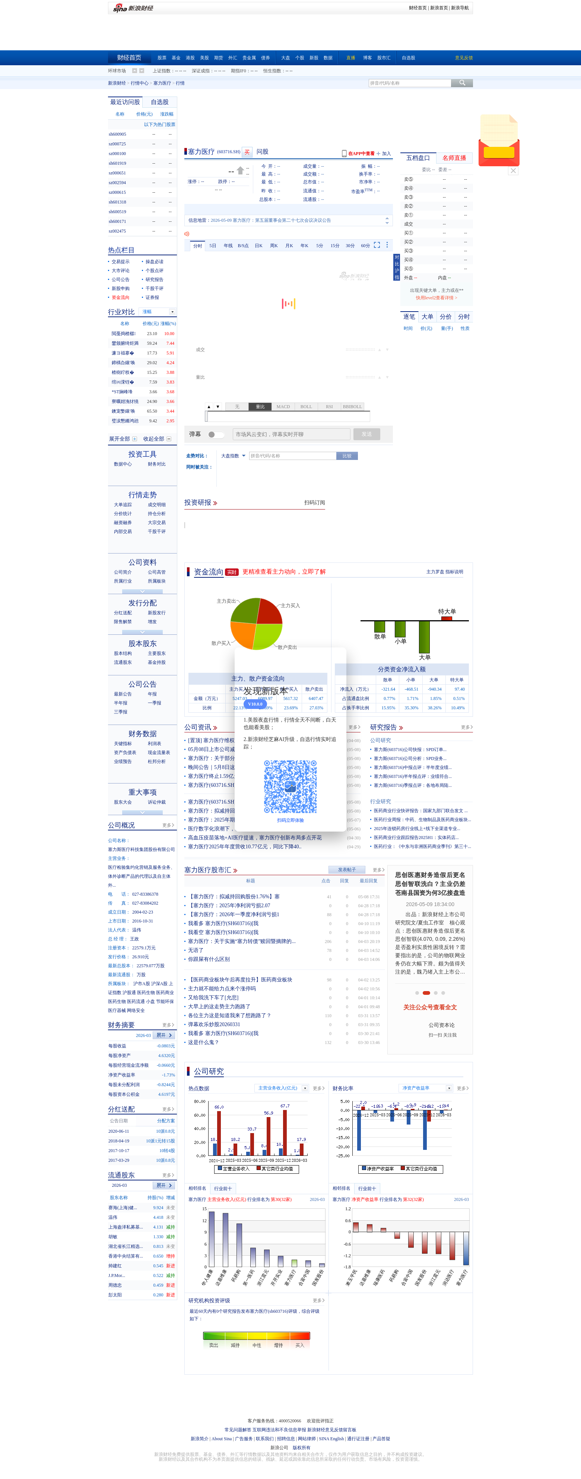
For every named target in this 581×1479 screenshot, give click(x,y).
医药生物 (146, 992)
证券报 (152, 297)
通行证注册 (358, 1438)
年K (304, 245)
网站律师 (307, 1438)
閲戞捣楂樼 (124, 333)
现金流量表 (159, 752)
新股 (313, 57)
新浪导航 (460, 7)
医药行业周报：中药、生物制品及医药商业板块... (422, 819)
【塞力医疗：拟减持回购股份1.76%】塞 (234, 896)
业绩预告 (123, 761)
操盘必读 (154, 261)
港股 (190, 57)
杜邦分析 (157, 761)
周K (274, 245)
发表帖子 (347, 869)
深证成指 (201, 70)
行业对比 (121, 312)
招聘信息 (286, 1438)
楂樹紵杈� (123, 372)
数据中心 (123, 464)
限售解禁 (123, 621)
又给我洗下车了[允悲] (213, 997)
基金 (176, 57)
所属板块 (157, 581)
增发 (152, 621)
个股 (299, 57)
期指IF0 (238, 70)
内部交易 (123, 531)
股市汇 (384, 57)
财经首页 (418, 7)
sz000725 (117, 143)
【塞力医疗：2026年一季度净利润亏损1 (233, 914)
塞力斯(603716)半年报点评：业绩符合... (413, 776)
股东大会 (123, 802)
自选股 (408, 57)
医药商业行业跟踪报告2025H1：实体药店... (416, 837)
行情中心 (140, 83)
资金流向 (209, 572)
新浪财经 (117, 83)
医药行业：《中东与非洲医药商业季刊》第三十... (422, 846)
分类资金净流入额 (402, 669)
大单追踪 (123, 504)
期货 (218, 57)
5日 (213, 245)
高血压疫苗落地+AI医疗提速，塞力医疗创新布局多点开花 (255, 838)
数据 (328, 57)
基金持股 (157, 662)
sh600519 (117, 211)
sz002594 (117, 182)
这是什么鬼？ (203, 1042)
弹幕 (195, 434)
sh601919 (117, 163)
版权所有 (302, 1447)
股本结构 (123, 653)
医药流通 (136, 1001)
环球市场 (117, 70)
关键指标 (123, 743)
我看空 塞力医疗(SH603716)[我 (223, 932)
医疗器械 (117, 1010)
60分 (365, 245)
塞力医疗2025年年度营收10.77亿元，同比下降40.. (245, 846)
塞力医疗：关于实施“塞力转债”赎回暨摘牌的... (242, 941)
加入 (386, 153)
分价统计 (123, 513)
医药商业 (165, 992)
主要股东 (157, 653)
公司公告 (121, 279)
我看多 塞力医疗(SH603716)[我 (223, 923)
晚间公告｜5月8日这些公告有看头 (227, 767)
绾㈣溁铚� (123, 382)
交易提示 (121, 261)
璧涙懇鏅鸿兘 (125, 420)
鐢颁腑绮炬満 (125, 343)
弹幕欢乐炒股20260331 (214, 1024)
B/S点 (243, 245)
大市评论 (121, 270)
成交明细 (157, 504)
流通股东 (123, 662)
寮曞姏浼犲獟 (125, 401)
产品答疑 (381, 1438)
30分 (350, 245)
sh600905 (117, 134)
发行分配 (142, 603)
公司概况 (121, 825)
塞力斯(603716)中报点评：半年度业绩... (413, 767)
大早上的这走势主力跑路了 (219, 1006)
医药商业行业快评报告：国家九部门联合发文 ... (421, 810)
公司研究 (380, 740)
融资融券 (123, 522)
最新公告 (123, 694)
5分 (320, 245)
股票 (162, 57)
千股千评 (154, 288)
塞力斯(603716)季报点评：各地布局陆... (413, 785)
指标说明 (454, 571)
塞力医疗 (162, 83)
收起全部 (153, 439)
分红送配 (123, 612)
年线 (228, 245)
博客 (367, 57)
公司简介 (123, 572)
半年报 (120, 703)
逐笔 (409, 316)
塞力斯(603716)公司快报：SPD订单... (410, 749)
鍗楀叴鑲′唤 (123, 362)
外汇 (232, 57)
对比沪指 (397, 267)
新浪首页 (439, 7)
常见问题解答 (238, 1429)
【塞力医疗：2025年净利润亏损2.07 (229, 905)
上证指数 (162, 70)
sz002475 (117, 231)
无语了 (196, 950)
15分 (335, 245)
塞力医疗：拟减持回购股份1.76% (226, 811)
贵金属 (249, 57)
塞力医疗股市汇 (207, 870)
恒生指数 (272, 70)
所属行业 (123, 581)
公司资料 (142, 562)
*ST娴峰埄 (122, 391)
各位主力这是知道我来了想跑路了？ (230, 1015)
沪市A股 (141, 983)
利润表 (154, 743)
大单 (428, 316)
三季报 (120, 712)
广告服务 (244, 1438)
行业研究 (380, 801)
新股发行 (157, 612)
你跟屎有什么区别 (209, 959)
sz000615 (117, 192)
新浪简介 (200, 1438)
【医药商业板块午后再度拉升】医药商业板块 (240, 980)
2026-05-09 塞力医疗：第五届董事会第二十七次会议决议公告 (271, 220)
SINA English (331, 1438)
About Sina (222, 1438)
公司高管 (157, 572)
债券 (265, 57)
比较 (347, 455)
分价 (446, 316)
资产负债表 (125, 752)
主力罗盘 (435, 571)
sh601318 (117, 202)
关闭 (513, 170)
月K (289, 245)
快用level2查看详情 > (436, 297)
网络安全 (136, 1010)
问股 (263, 151)
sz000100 (117, 153)
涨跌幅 (167, 114)
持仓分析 (157, 513)
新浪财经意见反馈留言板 (331, 1429)
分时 (197, 246)
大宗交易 (157, 522)
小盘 (150, 1001)
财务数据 (142, 734)
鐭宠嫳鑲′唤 (123, 411)
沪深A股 (159, 983)
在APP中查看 (361, 153)
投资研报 (197, 502)
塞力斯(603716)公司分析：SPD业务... (410, 758)
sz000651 (117, 173)
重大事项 (142, 792)
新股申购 (121, 288)
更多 (353, 727)
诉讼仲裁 (157, 802)
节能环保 (165, 1001)
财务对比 (157, 464)
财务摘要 (121, 1025)
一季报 (154, 703)
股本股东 (142, 643)
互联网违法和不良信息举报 (279, 1429)
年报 (152, 694)
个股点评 (154, 270)
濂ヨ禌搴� (123, 353)
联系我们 (265, 1438)
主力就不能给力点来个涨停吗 (222, 988)
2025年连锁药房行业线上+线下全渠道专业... (417, 828)
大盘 (285, 57)
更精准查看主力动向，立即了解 (284, 571)
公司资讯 (197, 727)
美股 (204, 57)
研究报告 (383, 727)
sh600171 (117, 221)
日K (259, 245)
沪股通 (129, 992)
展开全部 (119, 439)
